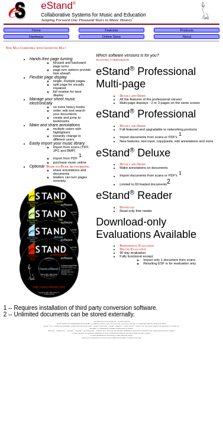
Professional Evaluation (136, 245)
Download (126, 207)
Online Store (111, 36)
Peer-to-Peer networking (67, 166)
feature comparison (112, 59)
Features (111, 30)
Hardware (36, 36)
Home (36, 30)
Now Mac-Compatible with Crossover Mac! (36, 48)
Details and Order (132, 95)
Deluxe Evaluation (132, 249)
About (186, 36)
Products (186, 30)
